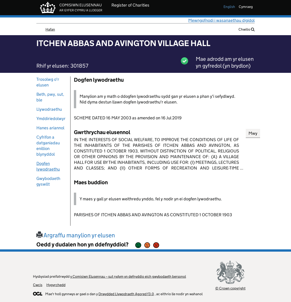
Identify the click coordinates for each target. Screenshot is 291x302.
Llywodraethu (49, 109)
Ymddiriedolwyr (50, 118)
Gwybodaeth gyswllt (48, 181)
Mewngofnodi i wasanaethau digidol (221, 20)
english (229, 7)
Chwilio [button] (246, 29)
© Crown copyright (230, 288)
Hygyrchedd (55, 285)
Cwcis (37, 285)
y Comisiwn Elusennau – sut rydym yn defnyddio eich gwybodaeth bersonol (128, 276)
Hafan (50, 29)
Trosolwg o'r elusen (47, 82)
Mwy (252, 133)
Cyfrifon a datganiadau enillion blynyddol (48, 146)
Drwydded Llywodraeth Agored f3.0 (126, 294)
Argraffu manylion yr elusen (75, 235)
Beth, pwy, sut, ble (50, 97)
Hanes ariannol (50, 127)
